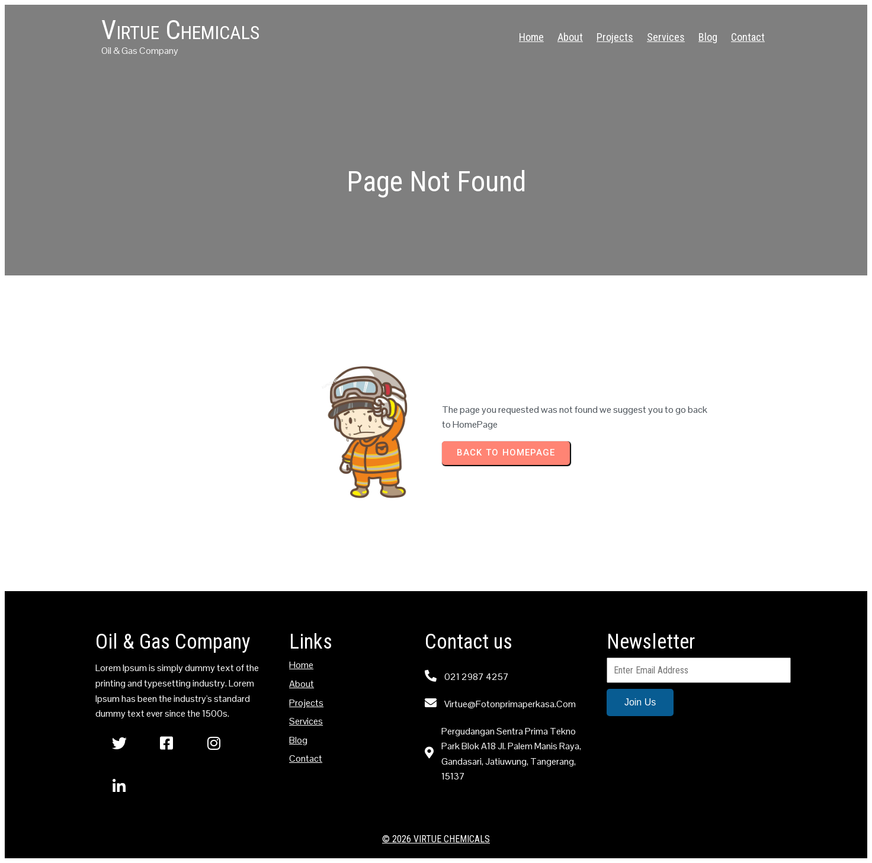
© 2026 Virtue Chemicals (436, 839)
